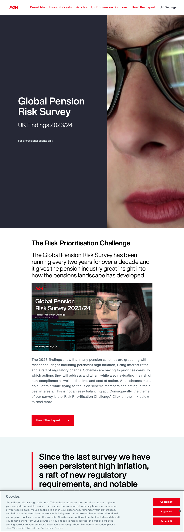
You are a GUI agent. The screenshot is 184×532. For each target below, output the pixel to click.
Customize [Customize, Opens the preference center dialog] (166, 502)
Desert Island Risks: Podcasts (51, 7)
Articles (81, 7)
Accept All (166, 521)
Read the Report (143, 7)
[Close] (180, 511)
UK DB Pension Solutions (109, 7)
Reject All (166, 511)
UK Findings (168, 7)
